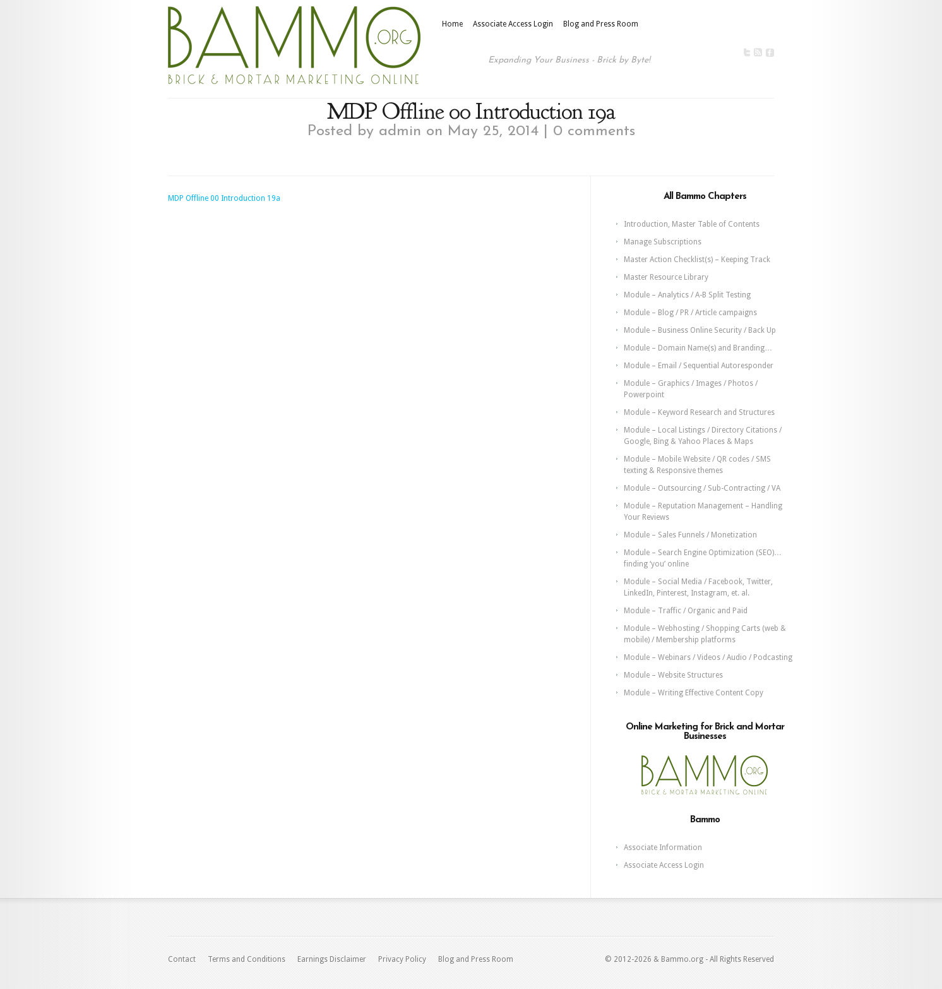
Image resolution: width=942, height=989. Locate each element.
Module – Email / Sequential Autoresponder (698, 365)
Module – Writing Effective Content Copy (693, 692)
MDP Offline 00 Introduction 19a (224, 198)
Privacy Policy (402, 959)
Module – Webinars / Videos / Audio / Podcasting (708, 657)
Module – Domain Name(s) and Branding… (698, 348)
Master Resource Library (666, 277)
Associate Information (663, 847)
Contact (182, 959)
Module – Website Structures (673, 675)
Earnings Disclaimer (331, 959)
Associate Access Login (513, 24)
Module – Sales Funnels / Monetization (690, 534)
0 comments (594, 131)
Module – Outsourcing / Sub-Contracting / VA (702, 488)
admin (400, 131)
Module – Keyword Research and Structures (699, 412)
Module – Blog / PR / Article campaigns (690, 312)
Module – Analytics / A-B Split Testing (687, 295)
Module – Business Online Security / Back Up (700, 330)
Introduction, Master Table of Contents (692, 224)
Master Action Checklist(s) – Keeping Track (697, 259)
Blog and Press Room (600, 24)
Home (452, 24)
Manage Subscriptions (662, 241)
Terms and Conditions (246, 959)
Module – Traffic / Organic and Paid (686, 610)
